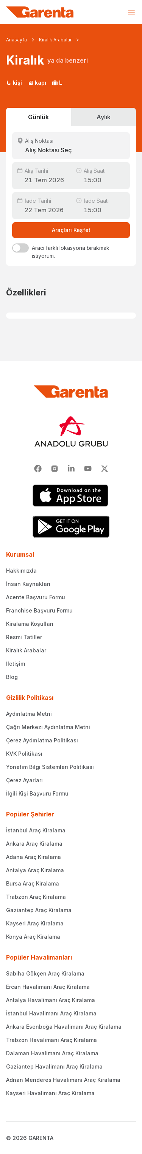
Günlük (38, 117)
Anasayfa (16, 40)
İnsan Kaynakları (28, 584)
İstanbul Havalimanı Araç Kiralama (51, 1013)
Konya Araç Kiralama (33, 936)
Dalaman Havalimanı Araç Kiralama (52, 1053)
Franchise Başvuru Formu (39, 610)
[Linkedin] (71, 468)
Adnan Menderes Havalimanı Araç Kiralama (63, 1080)
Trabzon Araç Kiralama (36, 897)
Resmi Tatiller (24, 637)
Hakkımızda (21, 570)
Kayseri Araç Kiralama (35, 923)
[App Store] (71, 496)
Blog (12, 677)
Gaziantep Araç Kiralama (39, 910)
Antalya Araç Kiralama (35, 870)
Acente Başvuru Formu (35, 597)
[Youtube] (88, 468)
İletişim (15, 663)
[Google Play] (71, 527)
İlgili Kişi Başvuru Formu (37, 793)
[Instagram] (54, 468)
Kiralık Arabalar (55, 40)
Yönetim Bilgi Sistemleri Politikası (50, 767)
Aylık (104, 117)
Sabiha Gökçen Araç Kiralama (45, 973)
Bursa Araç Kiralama (32, 883)
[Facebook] (38, 468)
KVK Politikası (24, 753)
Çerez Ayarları (24, 780)
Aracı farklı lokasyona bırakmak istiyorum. (70, 252)
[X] (104, 468)
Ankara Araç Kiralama (34, 843)
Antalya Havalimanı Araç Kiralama (50, 1000)
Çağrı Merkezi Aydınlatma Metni (48, 727)
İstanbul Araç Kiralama (36, 830)
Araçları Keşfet (71, 230)
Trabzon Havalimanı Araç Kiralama (51, 1040)
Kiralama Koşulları (29, 623)
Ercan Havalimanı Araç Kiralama (48, 987)
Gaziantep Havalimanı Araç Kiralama (54, 1066)
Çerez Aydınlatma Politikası (42, 740)
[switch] (20, 248)
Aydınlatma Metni (29, 713)
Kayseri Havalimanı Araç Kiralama (50, 1093)
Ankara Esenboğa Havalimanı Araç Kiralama (64, 1026)
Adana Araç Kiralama (33, 857)
